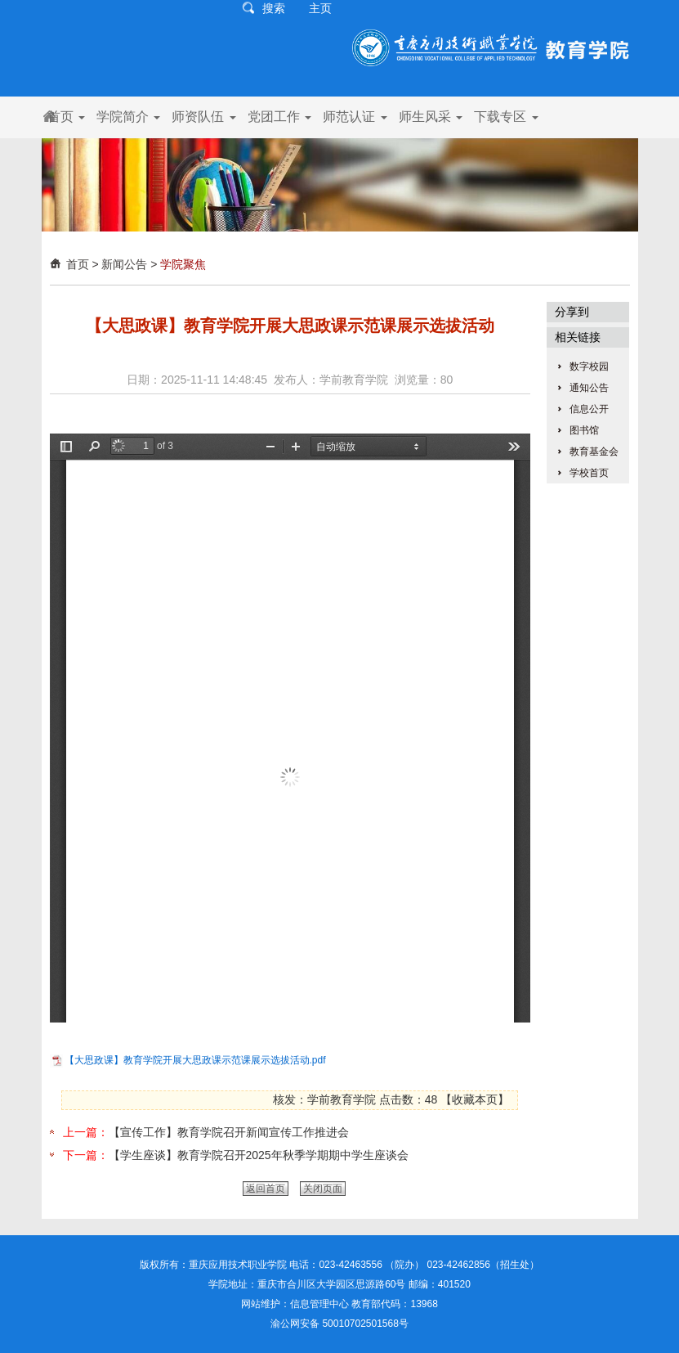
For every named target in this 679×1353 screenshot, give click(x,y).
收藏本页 (475, 1099)
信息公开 (589, 409)
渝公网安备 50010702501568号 (339, 1323)
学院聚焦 (183, 264)
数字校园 (589, 366)
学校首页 (589, 473)
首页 (66, 117)
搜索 (273, 8)
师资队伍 (203, 117)
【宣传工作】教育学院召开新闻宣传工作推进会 (229, 1132)
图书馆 (584, 430)
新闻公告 (124, 264)
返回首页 (265, 1188)
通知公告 (589, 387)
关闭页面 (322, 1188)
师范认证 (354, 117)
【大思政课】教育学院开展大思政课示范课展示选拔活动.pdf (195, 1060)
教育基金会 (594, 451)
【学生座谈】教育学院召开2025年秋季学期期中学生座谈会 (259, 1155)
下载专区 (506, 117)
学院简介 (128, 117)
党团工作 (279, 117)
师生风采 (430, 117)
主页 (320, 8)
